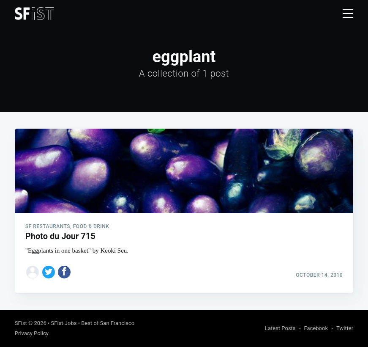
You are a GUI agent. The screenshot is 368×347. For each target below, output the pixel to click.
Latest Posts (280, 328)
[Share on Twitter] (48, 272)
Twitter (344, 328)
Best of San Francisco (107, 323)
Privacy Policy (32, 333)
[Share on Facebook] (64, 272)
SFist (21, 323)
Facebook (316, 328)
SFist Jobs (64, 323)
